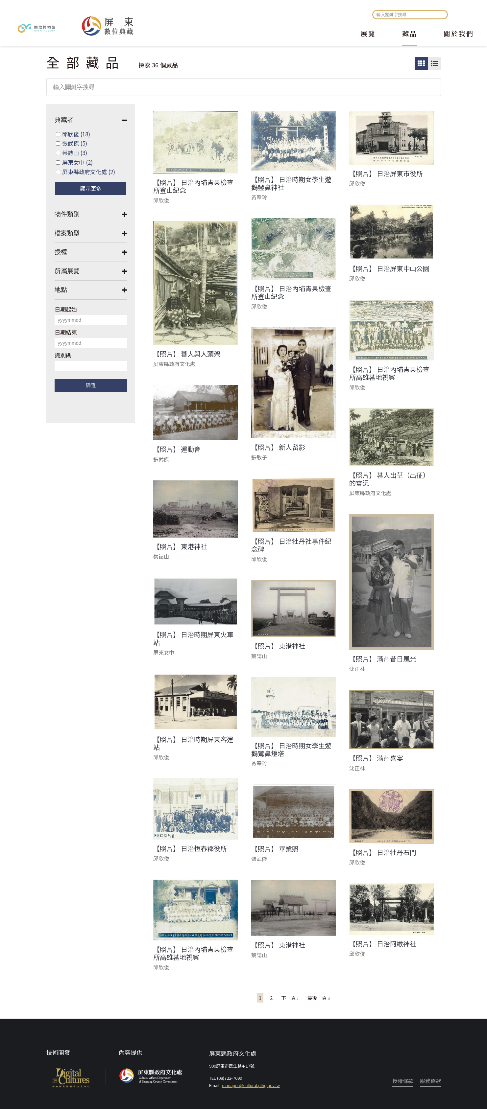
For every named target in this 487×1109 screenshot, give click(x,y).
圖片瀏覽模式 (421, 63)
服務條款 (430, 1081)
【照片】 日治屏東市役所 (386, 173)
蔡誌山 (74, 153)
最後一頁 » (318, 997)
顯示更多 (90, 188)
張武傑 (74, 143)
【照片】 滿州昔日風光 (382, 659)
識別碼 (63, 355)
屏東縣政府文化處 (88, 172)
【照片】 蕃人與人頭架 (186, 354)
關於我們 (459, 34)
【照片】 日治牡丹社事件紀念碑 (291, 545)
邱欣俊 (76, 134)
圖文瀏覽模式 (434, 63)
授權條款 (402, 1081)
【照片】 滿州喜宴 (376, 758)
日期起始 (66, 309)
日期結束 (66, 332)
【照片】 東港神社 (180, 546)
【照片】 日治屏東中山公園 (389, 268)
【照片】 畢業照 (275, 849)
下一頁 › (290, 997)
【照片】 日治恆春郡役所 (190, 848)
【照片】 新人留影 (278, 447)
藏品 (409, 34)
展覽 (368, 34)
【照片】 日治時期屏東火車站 (193, 638)
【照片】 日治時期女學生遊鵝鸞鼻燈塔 (291, 749)
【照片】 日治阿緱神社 (382, 944)
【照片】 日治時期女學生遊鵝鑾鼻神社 (291, 183)
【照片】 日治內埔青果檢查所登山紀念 (193, 186)
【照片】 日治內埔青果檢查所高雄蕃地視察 (389, 373)
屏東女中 (77, 162)
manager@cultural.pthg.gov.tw (251, 1085)
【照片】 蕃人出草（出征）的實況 (389, 479)
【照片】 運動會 (177, 449)
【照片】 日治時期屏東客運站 (193, 743)
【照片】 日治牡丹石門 (382, 852)
